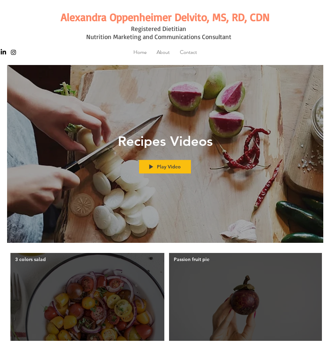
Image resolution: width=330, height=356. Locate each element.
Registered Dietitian (158, 29)
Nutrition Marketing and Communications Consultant (158, 37)
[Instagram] (13, 52)
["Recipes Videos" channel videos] (165, 298)
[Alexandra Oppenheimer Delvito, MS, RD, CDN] (165, 17)
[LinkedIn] (3, 52)
